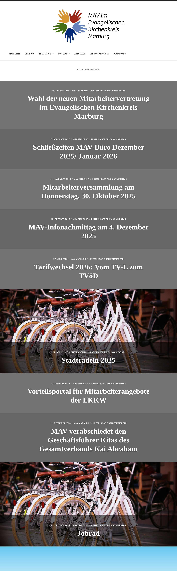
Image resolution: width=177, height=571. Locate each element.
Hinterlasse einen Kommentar (108, 90)
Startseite (14, 54)
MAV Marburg (80, 90)
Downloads (119, 54)
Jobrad (88, 533)
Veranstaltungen (99, 54)
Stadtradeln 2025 (88, 360)
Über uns (30, 54)
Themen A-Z (46, 54)
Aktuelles (79, 54)
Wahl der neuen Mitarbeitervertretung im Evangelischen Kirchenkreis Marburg (89, 107)
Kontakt (64, 54)
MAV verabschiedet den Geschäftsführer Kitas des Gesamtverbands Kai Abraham (88, 440)
